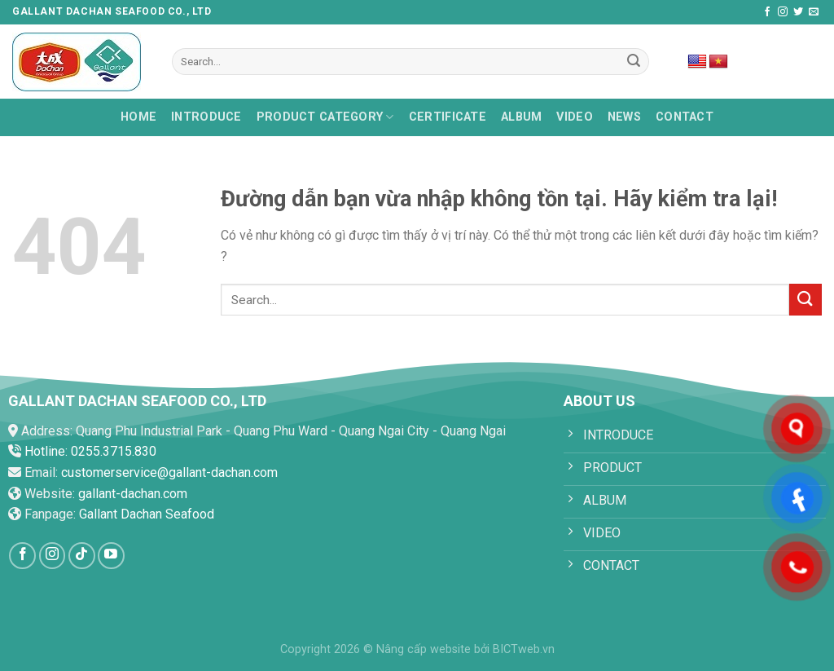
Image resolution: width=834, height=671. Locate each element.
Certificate (447, 117)
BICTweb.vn (524, 649)
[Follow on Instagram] (783, 12)
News (624, 117)
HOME (138, 117)
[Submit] (633, 62)
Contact (684, 117)
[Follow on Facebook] (767, 12)
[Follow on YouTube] (111, 555)
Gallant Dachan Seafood (146, 514)
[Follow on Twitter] (798, 12)
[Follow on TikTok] (81, 555)
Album (521, 117)
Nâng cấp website (423, 649)
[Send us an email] (814, 12)
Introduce (206, 117)
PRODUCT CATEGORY (325, 117)
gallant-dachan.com (132, 493)
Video (574, 117)
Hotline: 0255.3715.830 (90, 451)
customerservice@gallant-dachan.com (169, 472)
